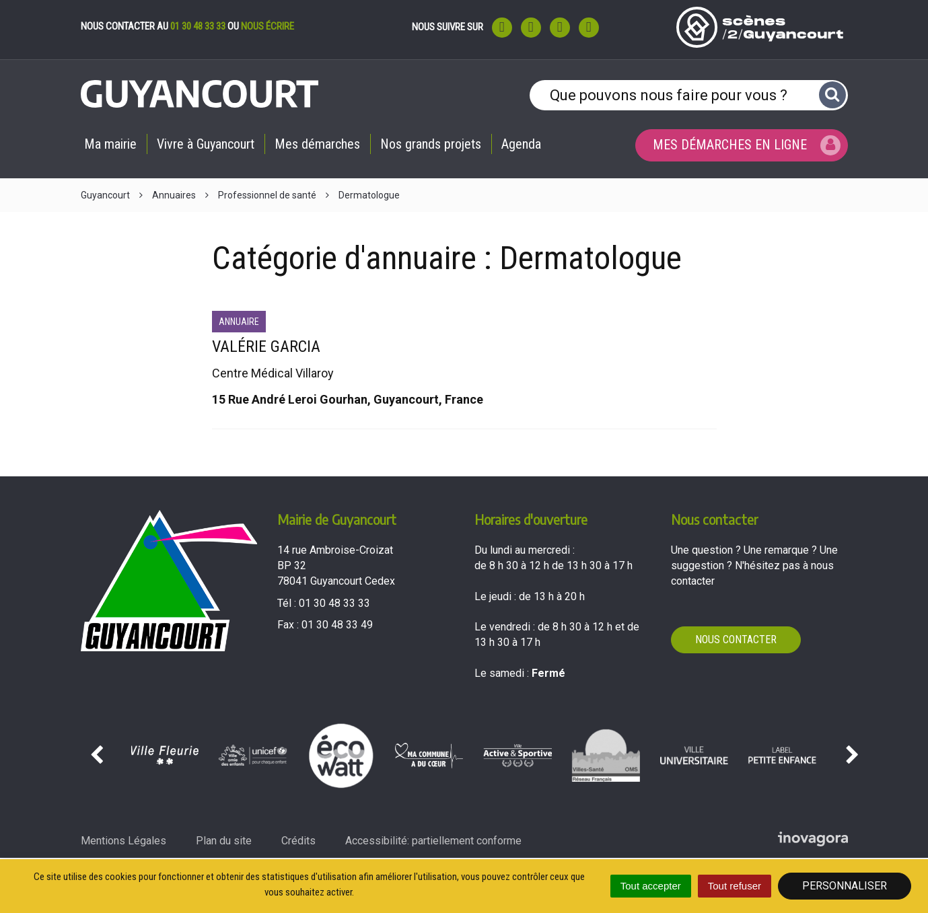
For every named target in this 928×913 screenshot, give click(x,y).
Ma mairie (110, 144)
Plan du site (224, 840)
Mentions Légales (123, 840)
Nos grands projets (430, 144)
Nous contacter (736, 639)
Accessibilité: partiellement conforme (433, 840)
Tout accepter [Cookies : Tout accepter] (650, 885)
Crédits (298, 840)
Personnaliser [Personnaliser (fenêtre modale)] (844, 885)
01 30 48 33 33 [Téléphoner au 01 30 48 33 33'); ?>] (334, 603)
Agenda (521, 144)
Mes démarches (317, 144)
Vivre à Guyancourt (205, 144)
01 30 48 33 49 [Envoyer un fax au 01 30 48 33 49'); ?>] (337, 624)
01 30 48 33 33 (197, 26)
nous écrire (267, 26)
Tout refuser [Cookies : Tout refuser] (734, 885)
